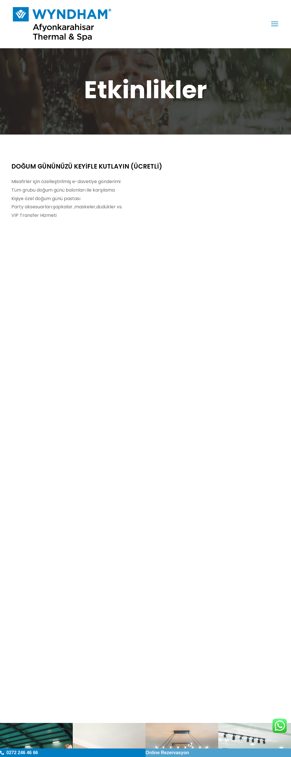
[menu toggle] (274, 23)
